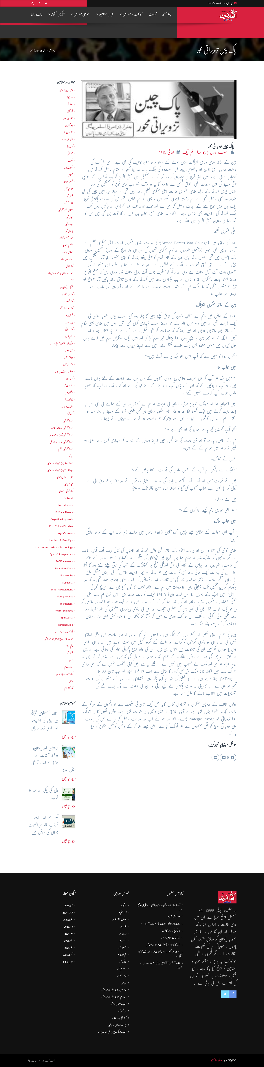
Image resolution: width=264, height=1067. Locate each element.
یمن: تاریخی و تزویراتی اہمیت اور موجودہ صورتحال (163, 945)
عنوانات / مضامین (131, 14)
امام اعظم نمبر (68, 421)
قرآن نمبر (70, 653)
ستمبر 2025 (69, 947)
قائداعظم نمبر (68, 203)
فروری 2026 (68, 912)
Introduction (65, 505)
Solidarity (67, 582)
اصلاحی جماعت (67, 252)
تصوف (70, 161)
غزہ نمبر (70, 456)
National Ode (65, 625)
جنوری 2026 (68, 919)
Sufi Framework (64, 561)
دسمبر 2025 (68, 926)
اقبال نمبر (70, 217)
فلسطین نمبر (69, 315)
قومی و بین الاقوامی (66, 90)
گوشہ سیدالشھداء (67, 294)
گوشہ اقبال (69, 266)
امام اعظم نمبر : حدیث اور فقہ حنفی (61, 442)
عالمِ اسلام (69, 646)
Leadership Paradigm (61, 540)
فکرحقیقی (70, 111)
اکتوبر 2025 (68, 940)
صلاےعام (68, 667)
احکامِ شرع (69, 336)
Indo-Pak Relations (62, 589)
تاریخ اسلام (68, 688)
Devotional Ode (64, 568)
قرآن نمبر (70, 196)
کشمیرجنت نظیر (68, 132)
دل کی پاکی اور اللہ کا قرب (171, 930)
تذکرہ (71, 280)
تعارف (153, 14)
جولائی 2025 (68, 962)
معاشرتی (70, 104)
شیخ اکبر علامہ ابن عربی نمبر (64, 632)
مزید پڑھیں (69, 736)
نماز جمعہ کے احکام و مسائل (170, 937)
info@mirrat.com (217, 3)
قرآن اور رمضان (67, 139)
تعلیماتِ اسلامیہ (67, 407)
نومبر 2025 (69, 933)
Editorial (68, 498)
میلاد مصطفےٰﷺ (66, 238)
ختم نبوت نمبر (68, 386)
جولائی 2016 (167, 152)
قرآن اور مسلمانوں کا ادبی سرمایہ (61, 343)
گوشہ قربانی (69, 329)
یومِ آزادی (69, 125)
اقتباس (70, 175)
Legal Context (65, 533)
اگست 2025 (68, 954)
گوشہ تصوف (68, 301)
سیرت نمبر (69, 224)
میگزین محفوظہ (56, 14)
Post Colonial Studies (61, 526)
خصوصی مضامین (81, 14)
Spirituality (67, 617)
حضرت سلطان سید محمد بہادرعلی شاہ (60, 273)
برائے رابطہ (36, 14)
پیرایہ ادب (69, 322)
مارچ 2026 (68, 905)
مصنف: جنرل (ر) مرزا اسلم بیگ (206, 152)
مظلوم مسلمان (68, 245)
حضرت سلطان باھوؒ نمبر (65, 477)
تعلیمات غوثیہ (68, 118)
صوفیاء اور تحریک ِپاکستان (64, 372)
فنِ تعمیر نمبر (69, 484)
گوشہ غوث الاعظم (66, 308)
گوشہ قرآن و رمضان (66, 491)
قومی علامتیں (68, 364)
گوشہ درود (69, 378)
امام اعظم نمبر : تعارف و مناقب (62, 428)
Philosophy (66, 575)
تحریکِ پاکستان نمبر (66, 287)
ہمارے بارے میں (48, 1060)
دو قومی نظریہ (68, 357)
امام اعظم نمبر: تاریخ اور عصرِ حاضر (61, 435)
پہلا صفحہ (166, 14)
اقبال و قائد (69, 350)
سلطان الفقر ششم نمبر (66, 210)
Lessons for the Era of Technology (54, 547)
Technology (66, 604)
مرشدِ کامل (69, 97)
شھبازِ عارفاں (68, 167)
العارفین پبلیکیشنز (217, 1060)
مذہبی (71, 681)
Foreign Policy (65, 596)
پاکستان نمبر (69, 231)
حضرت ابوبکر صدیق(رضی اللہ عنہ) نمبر (59, 639)
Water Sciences (64, 611)
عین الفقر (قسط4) (173, 916)
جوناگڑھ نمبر (69, 393)
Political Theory (64, 512)
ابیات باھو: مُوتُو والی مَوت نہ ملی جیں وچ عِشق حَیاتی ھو (160, 923)
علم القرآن (69, 154)
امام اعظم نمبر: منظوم (65, 449)
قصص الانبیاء (68, 182)
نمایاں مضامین (105, 14)
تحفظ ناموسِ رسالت (66, 259)
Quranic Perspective (61, 554)
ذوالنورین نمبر (68, 400)
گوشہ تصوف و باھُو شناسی (64, 674)
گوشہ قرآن (69, 414)
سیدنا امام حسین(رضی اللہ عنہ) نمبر (60, 470)
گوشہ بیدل (69, 146)
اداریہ (71, 660)
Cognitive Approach (61, 519)
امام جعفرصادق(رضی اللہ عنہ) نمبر (60, 463)
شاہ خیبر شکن (68, 189)
